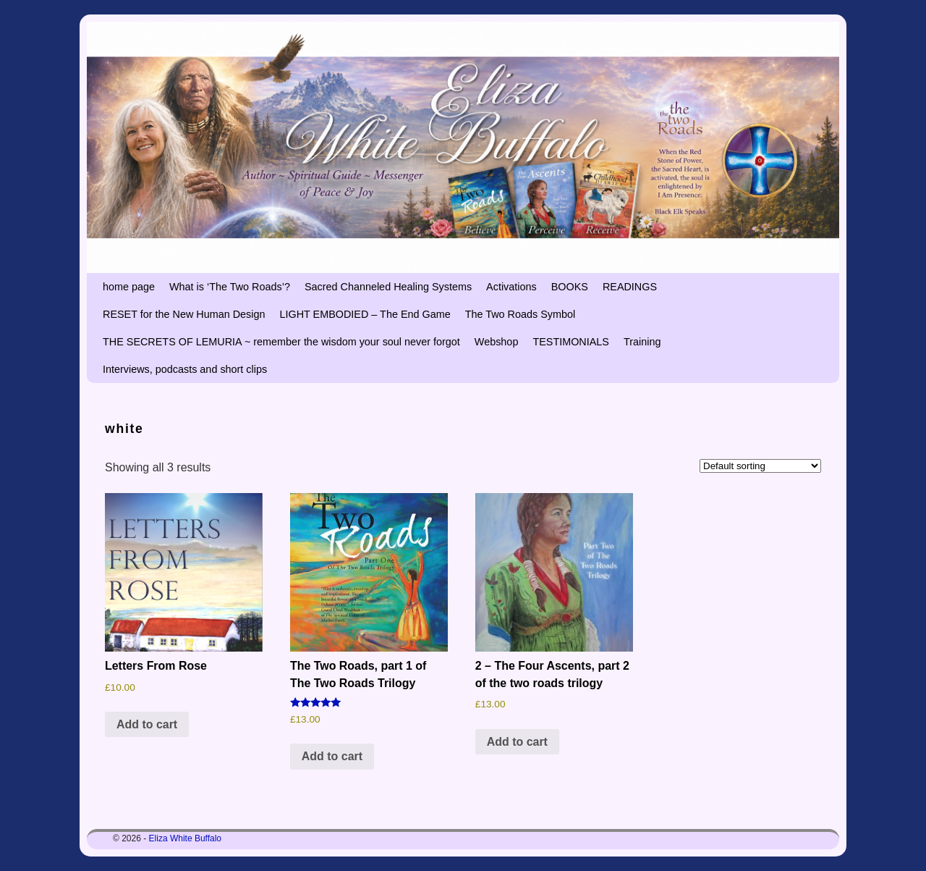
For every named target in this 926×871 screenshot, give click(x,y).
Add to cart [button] (146, 724)
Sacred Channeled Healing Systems (388, 287)
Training (642, 342)
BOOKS (569, 287)
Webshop (497, 342)
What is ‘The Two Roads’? (229, 287)
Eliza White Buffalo (185, 838)
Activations (511, 287)
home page (129, 287)
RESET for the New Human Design (184, 314)
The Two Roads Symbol (520, 314)
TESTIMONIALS (570, 342)
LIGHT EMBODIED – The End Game (364, 314)
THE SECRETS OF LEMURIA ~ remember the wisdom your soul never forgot (281, 342)
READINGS (630, 287)
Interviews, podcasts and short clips (185, 369)
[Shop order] (760, 466)
